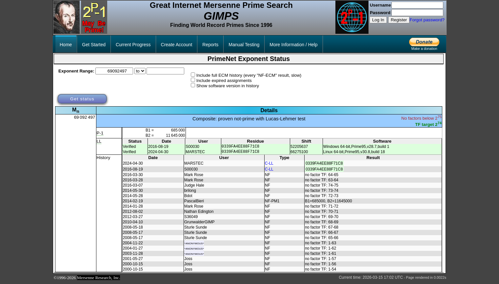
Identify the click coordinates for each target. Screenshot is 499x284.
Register (399, 19)
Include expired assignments (224, 80)
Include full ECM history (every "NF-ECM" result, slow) (249, 75)
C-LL (269, 165)
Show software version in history (227, 85)
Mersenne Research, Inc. (98, 279)
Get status (82, 98)
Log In (378, 19)
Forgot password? (427, 19)
